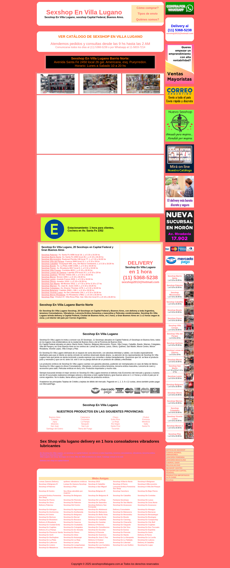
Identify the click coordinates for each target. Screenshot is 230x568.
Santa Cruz (115, 426)
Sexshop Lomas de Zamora (53, 272)
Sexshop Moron (48, 277)
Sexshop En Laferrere (48, 542)
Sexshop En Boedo (121, 517)
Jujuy (55, 422)
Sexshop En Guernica (97, 535)
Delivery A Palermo (96, 525)
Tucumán (116, 429)
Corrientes (85, 419)
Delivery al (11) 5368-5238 (180, 28)
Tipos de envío (148, 13)
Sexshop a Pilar (70, 487)
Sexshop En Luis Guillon (123, 545)
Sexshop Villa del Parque (52, 261)
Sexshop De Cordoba (146, 495)
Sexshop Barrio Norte (51, 257)
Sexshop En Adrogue (48, 509)
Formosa (146, 419)
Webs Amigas (100, 478)
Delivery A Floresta (96, 532)
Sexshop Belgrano (49, 290)
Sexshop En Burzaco (72, 520)
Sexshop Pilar (47, 297)
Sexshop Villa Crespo (51, 270)
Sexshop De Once (46, 502)
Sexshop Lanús (48, 279)
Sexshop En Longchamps (74, 545)
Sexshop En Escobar (97, 530)
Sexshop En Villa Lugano (84, 12)
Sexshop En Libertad (121, 542)
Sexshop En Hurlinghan (49, 537)
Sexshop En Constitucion (98, 527)
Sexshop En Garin (145, 532)
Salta (146, 424)
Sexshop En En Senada (73, 530)
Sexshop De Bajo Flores (148, 491)
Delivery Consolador (121, 509)
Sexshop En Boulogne (147, 517)
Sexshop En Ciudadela (73, 525)
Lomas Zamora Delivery (49, 481)
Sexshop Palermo (49, 255)
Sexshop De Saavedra (97, 502)
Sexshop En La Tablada (123, 540)
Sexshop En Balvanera (97, 512)
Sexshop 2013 (94, 481)
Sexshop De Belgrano (73, 495)
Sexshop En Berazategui (148, 514)
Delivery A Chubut (95, 540)
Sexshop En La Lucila (147, 537)
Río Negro (115, 424)
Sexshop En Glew (71, 535)
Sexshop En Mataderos (48, 547)
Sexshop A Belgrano (146, 481)
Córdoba (54, 419)
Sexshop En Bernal (72, 517)
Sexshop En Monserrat (73, 547)
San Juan (55, 426)
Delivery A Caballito (146, 542)
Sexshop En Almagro (146, 509)
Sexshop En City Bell (146, 522)
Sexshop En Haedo (121, 535)
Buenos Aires (54, 417)
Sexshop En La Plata (47, 540)
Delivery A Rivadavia (47, 522)
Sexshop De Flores (47, 500)
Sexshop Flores (48, 268)
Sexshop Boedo (48, 266)
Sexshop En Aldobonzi (97, 509)
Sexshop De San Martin (122, 502)
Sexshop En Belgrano (73, 514)
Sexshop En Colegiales (73, 527)
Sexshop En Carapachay (148, 520)
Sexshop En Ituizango (73, 537)
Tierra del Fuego (85, 429)
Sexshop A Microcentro (147, 484)
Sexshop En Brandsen (48, 520)
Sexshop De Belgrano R (98, 495)
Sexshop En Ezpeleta (146, 530)
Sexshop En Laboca (146, 540)
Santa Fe (146, 426)
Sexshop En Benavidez (122, 514)
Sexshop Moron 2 (175, 426)
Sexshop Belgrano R (96, 491)
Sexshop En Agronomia (73, 509)
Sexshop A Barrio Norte (123, 481)
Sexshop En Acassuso (122, 505)
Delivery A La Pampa (47, 530)
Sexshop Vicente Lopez (52, 292)
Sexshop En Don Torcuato (148, 527)
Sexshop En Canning (121, 520)
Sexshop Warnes (49, 286)
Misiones (54, 424)
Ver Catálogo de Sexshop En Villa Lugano (100, 37)
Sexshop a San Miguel (97, 487)
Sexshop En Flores (71, 532)
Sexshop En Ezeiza (121, 530)
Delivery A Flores (145, 535)
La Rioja (115, 422)
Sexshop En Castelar (97, 522)
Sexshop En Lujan (145, 545)
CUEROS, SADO (173, 463)
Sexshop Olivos (48, 281)
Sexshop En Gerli (46, 535)
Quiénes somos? (147, 19)
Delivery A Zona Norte (97, 517)
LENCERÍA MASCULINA (176, 460)
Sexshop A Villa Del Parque (149, 487)
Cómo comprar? (148, 8)
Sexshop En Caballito (97, 520)
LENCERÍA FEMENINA (175, 457)
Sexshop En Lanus (96, 542)
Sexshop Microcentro (51, 259)
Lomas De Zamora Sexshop (75, 484)
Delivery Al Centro (46, 514)
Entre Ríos (115, 419)
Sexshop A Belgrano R (48, 484)
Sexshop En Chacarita (122, 522)
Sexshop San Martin (50, 284)
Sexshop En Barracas (147, 512)
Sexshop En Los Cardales (99, 545)
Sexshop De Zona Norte (147, 502)
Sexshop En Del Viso (121, 527)
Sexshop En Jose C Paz (98, 537)
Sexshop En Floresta (121, 532)
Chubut (146, 417)
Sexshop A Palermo (47, 487)
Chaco (115, 417)
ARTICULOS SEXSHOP (175, 450)
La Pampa (85, 422)
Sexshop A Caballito (96, 484)
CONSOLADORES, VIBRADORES (173, 454)
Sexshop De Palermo (72, 502)
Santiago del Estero (54, 429)
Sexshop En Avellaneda (73, 512)
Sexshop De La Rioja (97, 500)
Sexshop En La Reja (72, 540)
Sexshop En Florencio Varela (51, 532)
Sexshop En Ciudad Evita (49, 525)
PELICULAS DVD (173, 465)
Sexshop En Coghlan (146, 525)
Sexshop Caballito (49, 264)
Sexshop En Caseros (72, 522)
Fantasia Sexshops (121, 500)
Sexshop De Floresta (72, 500)
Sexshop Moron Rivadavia (53, 295)
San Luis (85, 426)
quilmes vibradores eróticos (75, 481)
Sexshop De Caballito (122, 495)
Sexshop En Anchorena (48, 512)
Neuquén (85, 424)
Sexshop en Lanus (71, 542)
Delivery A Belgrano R (97, 547)
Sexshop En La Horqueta (123, 537)
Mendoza (146, 422)
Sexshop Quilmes (49, 275)
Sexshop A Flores (120, 484)
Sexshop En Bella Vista (97, 514)
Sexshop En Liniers (47, 545)
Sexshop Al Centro (46, 491)
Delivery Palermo (46, 505)
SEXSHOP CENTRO (174, 468)
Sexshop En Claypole (122, 525)
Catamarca (85, 417)
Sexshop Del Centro (72, 505)
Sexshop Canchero (121, 491)
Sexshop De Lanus (145, 500)
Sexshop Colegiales (50, 288)
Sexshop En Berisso (47, 517)
